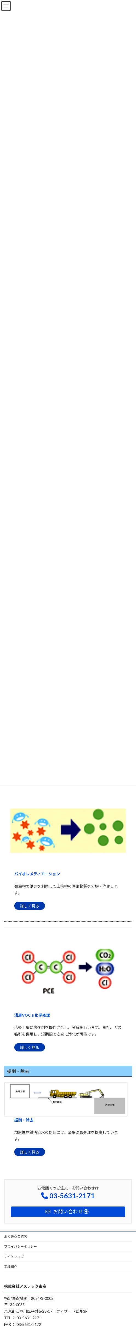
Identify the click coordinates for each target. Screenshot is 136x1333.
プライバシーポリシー (20, 1246)
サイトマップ (14, 1257)
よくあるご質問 (15, 1236)
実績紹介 (10, 1267)
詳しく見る (29, 906)
